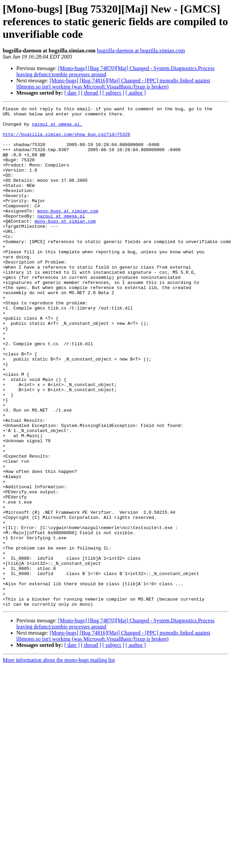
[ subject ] (113, 93)
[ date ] (72, 93)
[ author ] (136, 93)
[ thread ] (91, 93)
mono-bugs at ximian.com (67, 232)
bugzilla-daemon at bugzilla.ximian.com (141, 50)
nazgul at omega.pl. (57, 128)
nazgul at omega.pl (61, 238)
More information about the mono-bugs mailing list (59, 760)
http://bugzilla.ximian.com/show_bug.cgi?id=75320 (66, 140)
